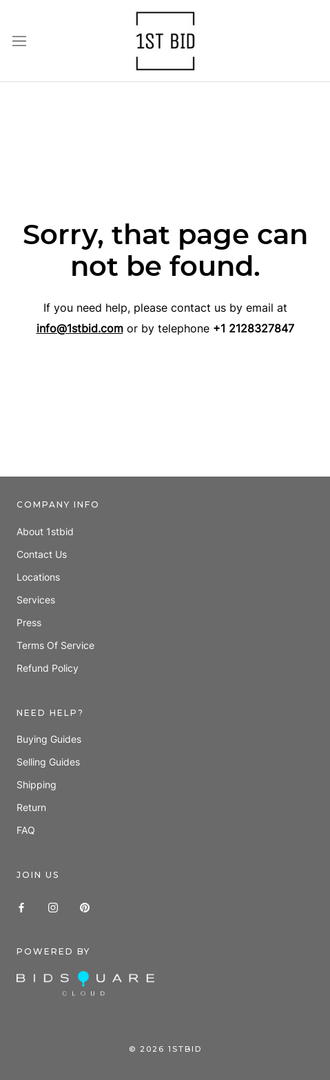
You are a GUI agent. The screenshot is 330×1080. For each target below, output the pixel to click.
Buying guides (49, 739)
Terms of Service (55, 645)
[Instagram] (53, 906)
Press (29, 622)
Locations (38, 577)
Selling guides (48, 762)
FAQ (26, 830)
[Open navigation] (19, 41)
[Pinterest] (85, 906)
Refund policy (48, 668)
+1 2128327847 (253, 328)
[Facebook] (21, 906)
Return (31, 807)
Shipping (36, 784)
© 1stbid (165, 1049)
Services (36, 600)
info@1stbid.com (80, 328)
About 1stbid (45, 531)
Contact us (42, 554)
